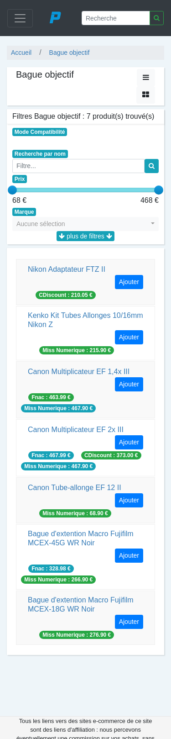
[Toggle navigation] (20, 18)
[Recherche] (116, 18)
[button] (85, 224)
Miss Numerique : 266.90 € (58, 579)
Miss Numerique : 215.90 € (76, 350)
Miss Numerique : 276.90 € (76, 635)
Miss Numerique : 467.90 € (58, 408)
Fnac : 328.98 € (50, 568)
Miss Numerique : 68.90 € (75, 513)
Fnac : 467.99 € (50, 455)
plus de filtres (85, 236)
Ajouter (129, 281)
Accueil (21, 52)
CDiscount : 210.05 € (65, 295)
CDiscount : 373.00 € (111, 455)
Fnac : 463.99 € (50, 397)
